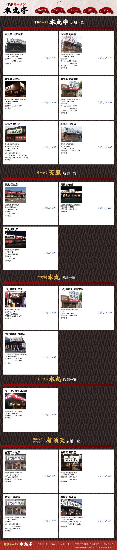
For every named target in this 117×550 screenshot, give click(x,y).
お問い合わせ (107, 544)
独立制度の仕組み (82, 544)
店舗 (62, 544)
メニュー (53, 544)
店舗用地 (95, 544)
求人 (69, 544)
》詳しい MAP (49, 57)
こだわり (43, 544)
